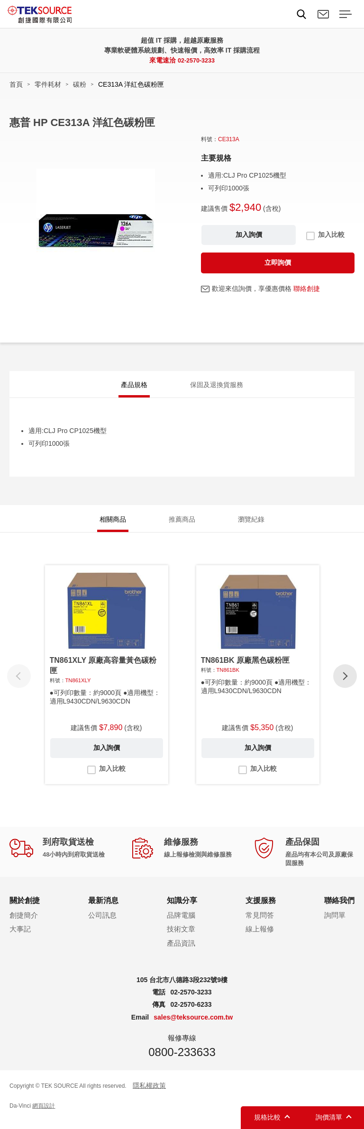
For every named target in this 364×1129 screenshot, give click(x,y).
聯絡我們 (323, 14)
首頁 (16, 84)
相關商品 (113, 525)
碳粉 (79, 84)
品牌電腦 (181, 923)
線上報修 (260, 937)
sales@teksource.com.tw (193, 1026)
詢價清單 (329, 1117)
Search (301, 14)
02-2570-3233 (196, 60)
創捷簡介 (23, 923)
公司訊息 (102, 923)
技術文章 (181, 937)
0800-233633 (181, 1060)
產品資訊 (181, 952)
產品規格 (134, 386)
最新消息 (103, 909)
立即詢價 (277, 262)
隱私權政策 (149, 1093)
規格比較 (267, 1117)
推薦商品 (182, 525)
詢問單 (335, 923)
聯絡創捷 (306, 288)
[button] (345, 684)
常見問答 (260, 923)
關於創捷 (24, 909)
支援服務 (261, 909)
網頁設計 (43, 1114)
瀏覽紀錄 (251, 525)
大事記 (20, 937)
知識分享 (182, 909)
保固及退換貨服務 (216, 386)
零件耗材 (48, 84)
